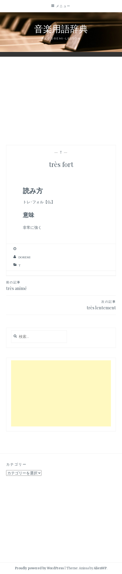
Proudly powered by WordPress (39, 568)
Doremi (24, 257)
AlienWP (100, 568)
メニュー (63, 6)
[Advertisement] (61, 98)
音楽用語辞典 (61, 28)
